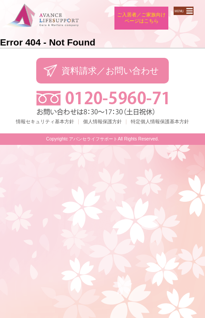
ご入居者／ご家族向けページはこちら (141, 17)
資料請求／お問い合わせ (110, 71)
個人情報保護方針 (102, 121)
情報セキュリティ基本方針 (45, 121)
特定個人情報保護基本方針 (160, 121)
